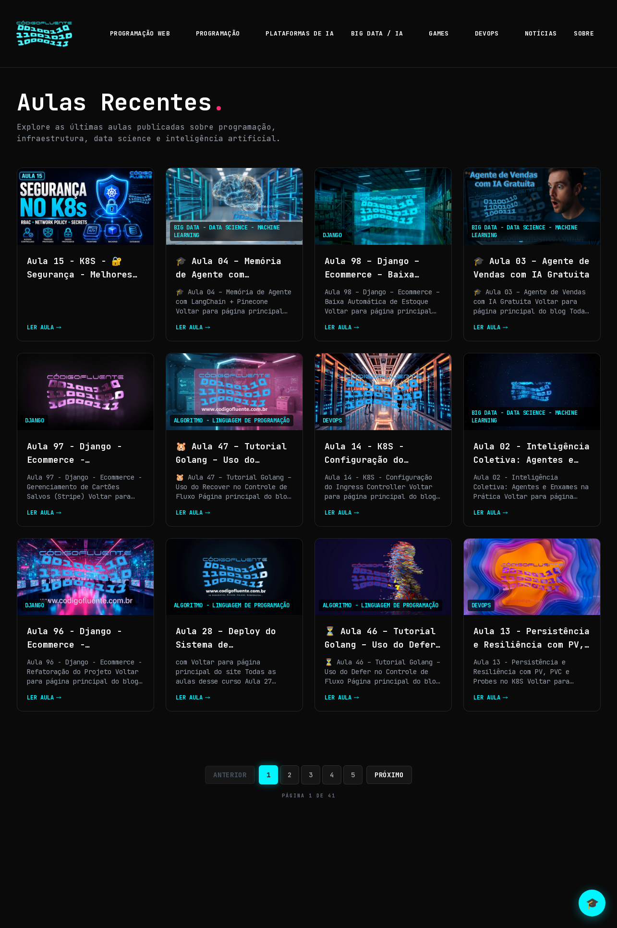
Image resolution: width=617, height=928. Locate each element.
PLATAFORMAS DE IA (300, 33)
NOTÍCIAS (541, 33)
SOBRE (584, 33)
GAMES (443, 33)
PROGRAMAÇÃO (222, 33)
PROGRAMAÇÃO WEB (144, 33)
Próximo (389, 775)
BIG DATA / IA (381, 33)
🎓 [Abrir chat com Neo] (592, 903)
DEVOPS (491, 33)
